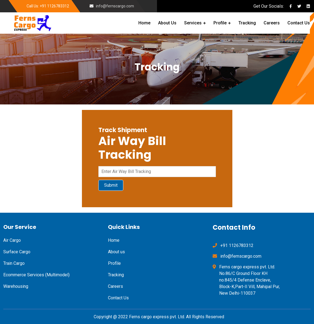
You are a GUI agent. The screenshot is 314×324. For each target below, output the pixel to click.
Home (144, 22)
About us (116, 251)
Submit (111, 185)
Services (193, 22)
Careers (272, 22)
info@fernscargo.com (115, 6)
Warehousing (15, 286)
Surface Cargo (16, 251)
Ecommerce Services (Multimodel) (36, 274)
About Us (167, 22)
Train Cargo (14, 263)
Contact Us (298, 22)
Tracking (247, 22)
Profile (220, 22)
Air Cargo (12, 240)
